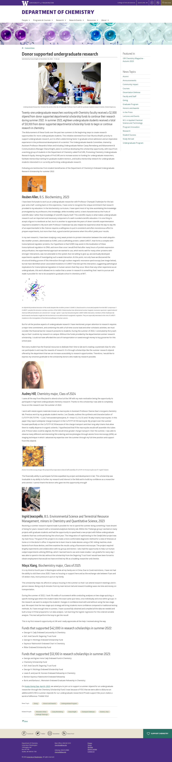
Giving (36, 703)
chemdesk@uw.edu (61, 745)
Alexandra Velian (41, 712)
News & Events (75, 20)
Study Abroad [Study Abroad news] (128, 139)
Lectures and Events (131, 116)
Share (25, 721)
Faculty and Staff (129, 96)
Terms (90, 745)
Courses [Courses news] (126, 88)
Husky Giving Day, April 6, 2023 (37, 686)
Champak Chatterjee (88, 712)
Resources (91, 20)
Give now (166, 3)
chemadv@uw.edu (60, 752)
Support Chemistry (157, 733)
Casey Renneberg (57, 712)
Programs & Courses (42, 20)
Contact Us (91, 752)
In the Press (128, 112)
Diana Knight (72, 712)
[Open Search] (158, 2)
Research (60, 20)
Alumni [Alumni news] (125, 76)
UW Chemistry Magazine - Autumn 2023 (133, 59)
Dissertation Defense (131, 92)
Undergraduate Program (69, 703)
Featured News (29, 48)
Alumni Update (92, 749)
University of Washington (34, 757)
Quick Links (141, 3)
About (104, 20)
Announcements (129, 80)
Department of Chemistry (58, 12)
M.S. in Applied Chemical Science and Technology (132, 121)
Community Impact (130, 84)
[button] (69, 83)
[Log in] (152, 2)
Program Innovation (131, 127)
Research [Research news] (126, 131)
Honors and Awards (49, 703)
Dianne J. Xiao (104, 712)
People (25, 20)
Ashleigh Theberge (42, 714)
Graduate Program (130, 104)
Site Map (90, 747)
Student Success (129, 135)
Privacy (90, 743)
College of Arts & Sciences (126, 3)
